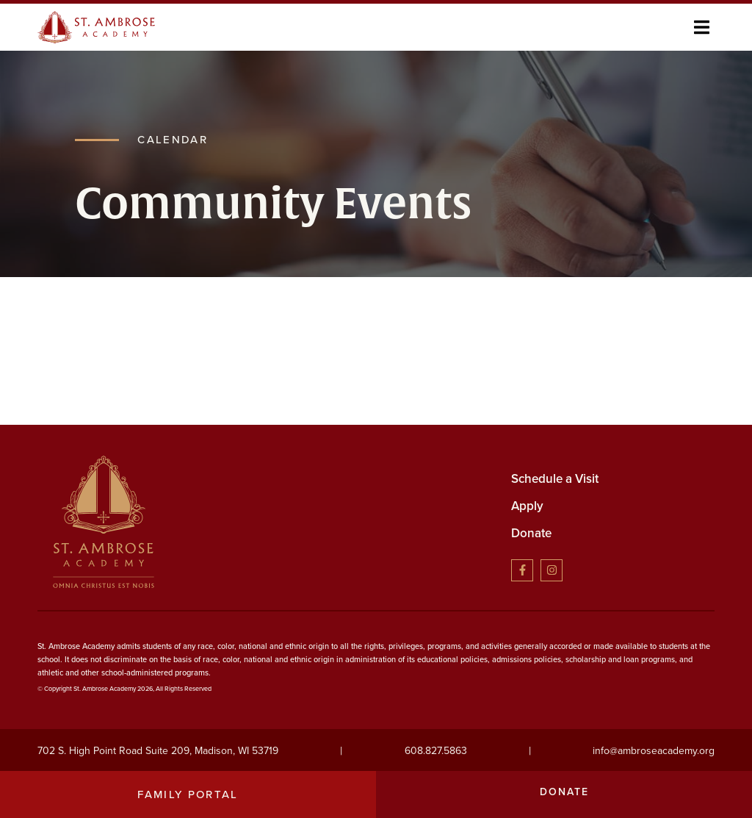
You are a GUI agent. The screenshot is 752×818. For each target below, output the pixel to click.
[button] (702, 27)
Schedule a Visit (555, 479)
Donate (531, 533)
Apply (527, 506)
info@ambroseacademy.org (654, 750)
